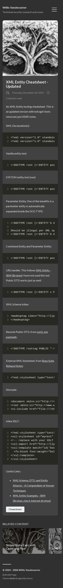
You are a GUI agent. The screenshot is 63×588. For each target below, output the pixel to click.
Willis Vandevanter (15, 7)
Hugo (13, 574)
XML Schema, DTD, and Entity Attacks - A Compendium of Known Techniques (33, 485)
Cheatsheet (15, 509)
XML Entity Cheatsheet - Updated (27, 84)
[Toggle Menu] (54, 9)
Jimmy (29, 578)
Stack (12, 578)
